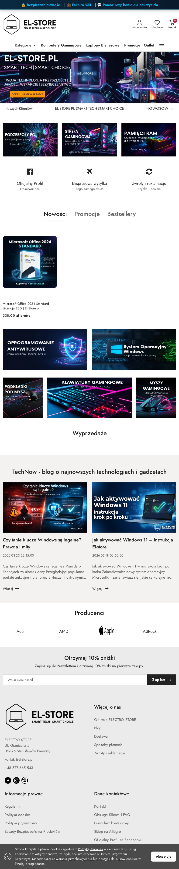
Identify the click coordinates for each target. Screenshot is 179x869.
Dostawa (101, 736)
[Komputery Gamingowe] (61, 46)
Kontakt (100, 806)
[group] (89, 77)
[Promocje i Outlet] (139, 46)
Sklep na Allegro (107, 831)
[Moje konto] (139, 24)
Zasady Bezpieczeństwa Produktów (32, 831)
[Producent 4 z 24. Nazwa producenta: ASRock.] (150, 631)
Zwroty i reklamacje (109, 753)
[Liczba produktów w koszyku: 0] (172, 24)
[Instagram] (16, 780)
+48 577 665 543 (19, 767)
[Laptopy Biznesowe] (103, 46)
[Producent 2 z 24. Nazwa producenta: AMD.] (64, 631)
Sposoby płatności (109, 744)
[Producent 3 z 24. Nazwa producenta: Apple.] (107, 631)
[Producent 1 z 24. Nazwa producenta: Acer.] (20, 631)
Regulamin (13, 806)
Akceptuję (163, 856)
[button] (161, 45)
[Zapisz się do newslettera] (75, 679)
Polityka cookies (18, 814)
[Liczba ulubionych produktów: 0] (157, 24)
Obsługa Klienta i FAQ (112, 814)
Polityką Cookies (90, 849)
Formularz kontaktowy (111, 823)
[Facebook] (8, 780)
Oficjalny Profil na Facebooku (118, 839)
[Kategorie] (25, 46)
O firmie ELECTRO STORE (115, 719)
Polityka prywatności (21, 823)
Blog (98, 728)
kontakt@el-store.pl (19, 759)
